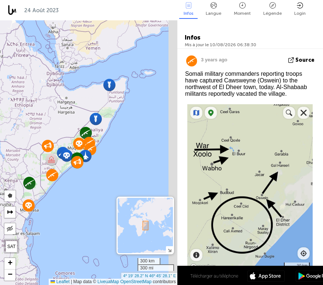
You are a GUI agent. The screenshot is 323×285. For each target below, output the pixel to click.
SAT (11, 246)
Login (300, 9)
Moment (242, 9)
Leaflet (60, 281)
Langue (213, 9)
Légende (272, 9)
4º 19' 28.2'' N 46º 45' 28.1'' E (149, 276)
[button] (66, 155)
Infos (188, 9)
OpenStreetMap (136, 281)
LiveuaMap (108, 281)
